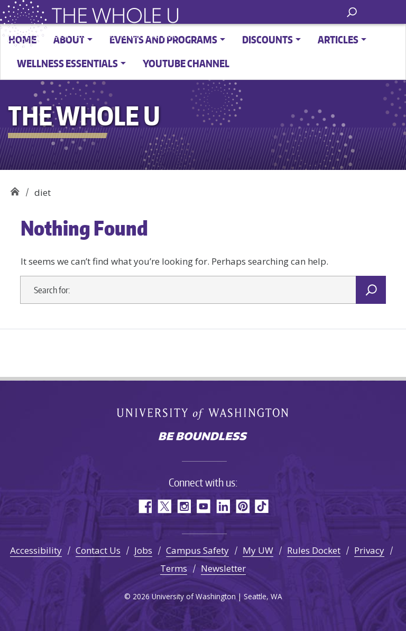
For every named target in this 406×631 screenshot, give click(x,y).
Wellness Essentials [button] (67, 63)
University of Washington (203, 414)
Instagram (184, 506)
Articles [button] (338, 39)
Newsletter (223, 568)
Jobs (143, 550)
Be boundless (203, 437)
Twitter (164, 506)
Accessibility (36, 550)
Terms (173, 568)
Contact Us (98, 550)
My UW (258, 550)
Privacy (369, 550)
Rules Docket (313, 550)
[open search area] (352, 11)
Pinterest (242, 506)
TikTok (262, 506)
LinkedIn (223, 506)
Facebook (144, 506)
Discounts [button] (267, 39)
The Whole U (14, 189)
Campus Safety (197, 550)
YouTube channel (186, 63)
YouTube (203, 506)
